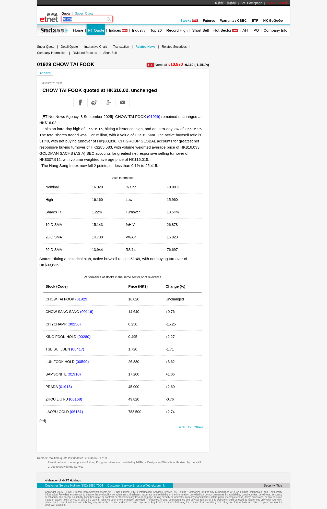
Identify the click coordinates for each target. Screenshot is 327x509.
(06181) (76, 411)
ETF (255, 20)
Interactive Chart (95, 47)
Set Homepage (251, 3)
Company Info (275, 30)
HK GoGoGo (273, 20)
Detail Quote (69, 47)
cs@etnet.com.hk (153, 485)
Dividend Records (85, 53)
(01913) (65, 386)
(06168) (75, 399)
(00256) (74, 324)
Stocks (189, 20)
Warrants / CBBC (233, 20)
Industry (139, 30)
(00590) (82, 361)
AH (245, 30)
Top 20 (156, 30)
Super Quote (84, 13)
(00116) (87, 311)
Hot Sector (222, 30)
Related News (145, 47)
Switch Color (277, 3)
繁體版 (219, 3)
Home (78, 30)
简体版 (231, 3)
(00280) (84, 336)
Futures (209, 20)
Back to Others (191, 427)
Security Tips (273, 485)
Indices (115, 30)
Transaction (121, 47)
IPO (255, 30)
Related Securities (174, 47)
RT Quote (96, 30)
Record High (177, 30)
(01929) (153, 116)
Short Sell (200, 30)
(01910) (74, 374)
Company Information (51, 53)
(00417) (77, 349)
